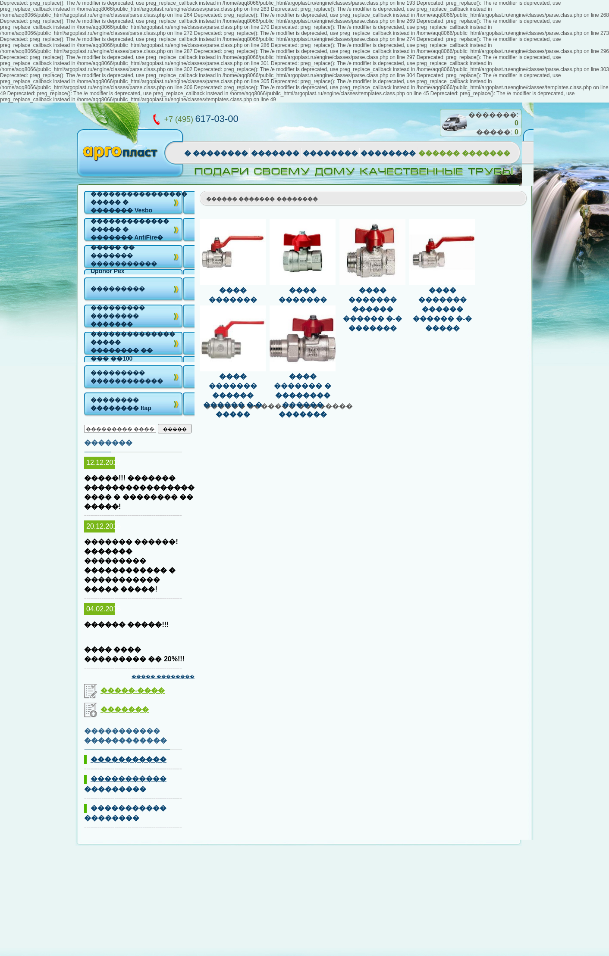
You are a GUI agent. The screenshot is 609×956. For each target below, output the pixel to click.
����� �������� (163, 676)
